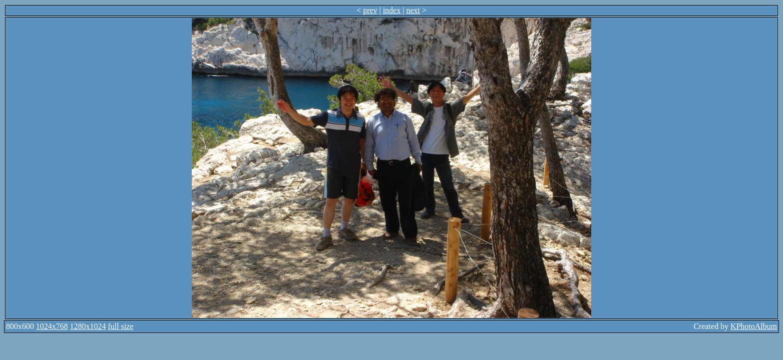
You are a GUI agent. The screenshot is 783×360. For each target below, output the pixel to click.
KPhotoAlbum (754, 326)
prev (370, 10)
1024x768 (52, 326)
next (413, 10)
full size (120, 326)
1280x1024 (88, 326)
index (392, 10)
